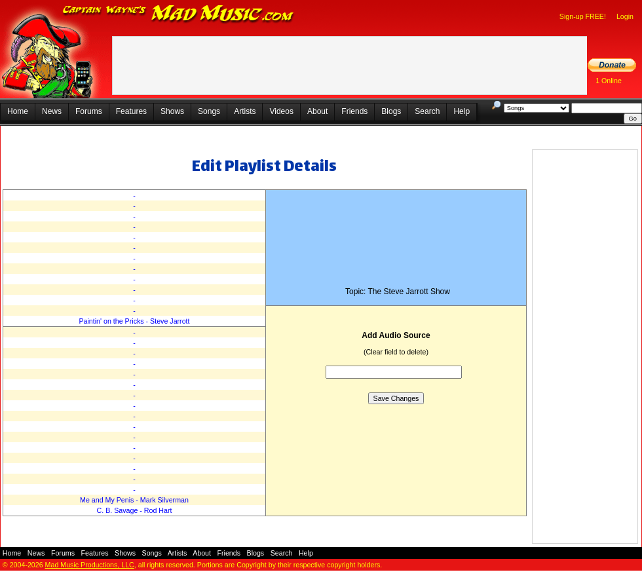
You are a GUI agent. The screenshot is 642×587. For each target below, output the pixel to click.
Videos (281, 111)
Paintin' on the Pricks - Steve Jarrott (134, 321)
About (317, 111)
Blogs (391, 111)
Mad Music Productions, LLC (89, 565)
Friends (354, 111)
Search (427, 111)
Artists (244, 111)
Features (131, 111)
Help (461, 111)
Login (624, 16)
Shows (172, 111)
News (52, 111)
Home (17, 111)
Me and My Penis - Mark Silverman (134, 500)
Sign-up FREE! (582, 16)
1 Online (608, 81)
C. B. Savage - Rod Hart (134, 510)
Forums (88, 111)
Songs (209, 111)
